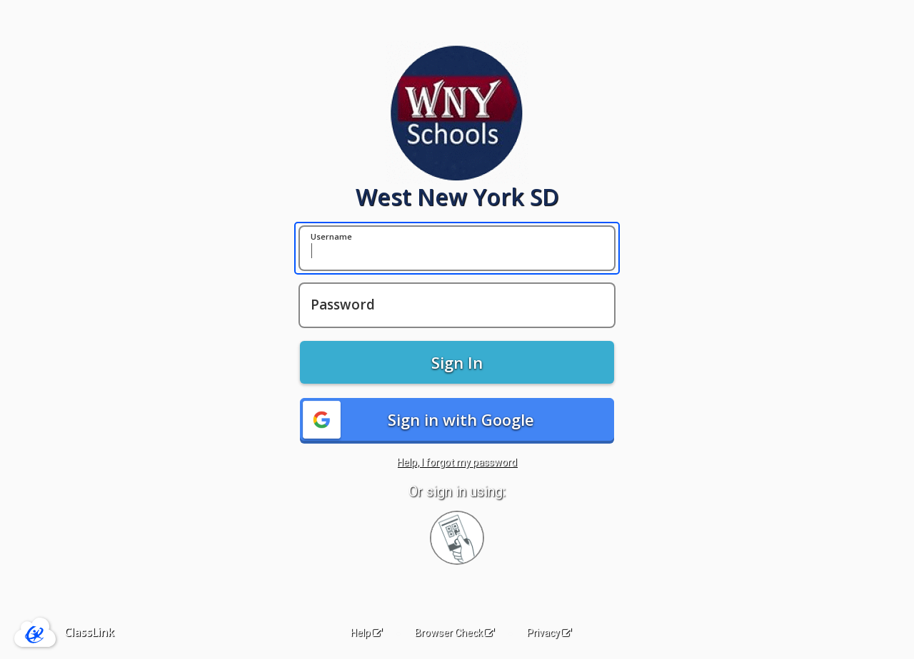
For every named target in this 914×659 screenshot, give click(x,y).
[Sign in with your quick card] (457, 537)
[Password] (457, 305)
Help (366, 632)
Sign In (457, 362)
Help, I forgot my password (457, 462)
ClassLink (89, 632)
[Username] (457, 248)
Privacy (549, 632)
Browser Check (454, 632)
